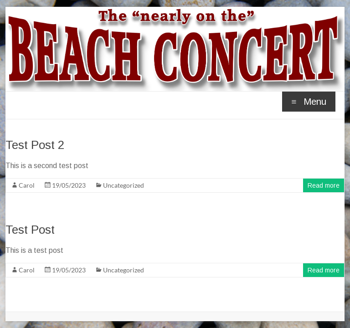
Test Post (30, 229)
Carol (27, 185)
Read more (324, 185)
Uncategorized (123, 185)
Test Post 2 (34, 145)
